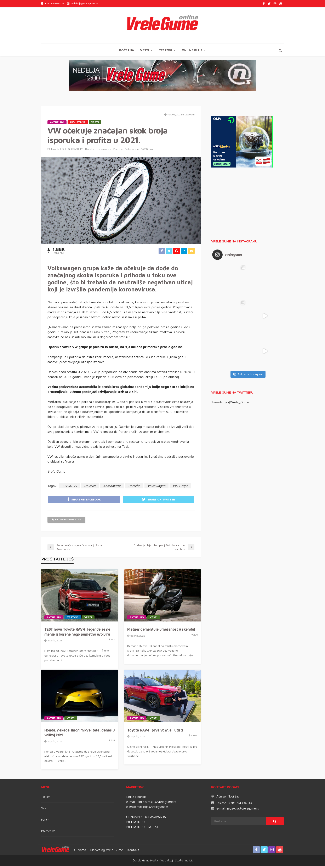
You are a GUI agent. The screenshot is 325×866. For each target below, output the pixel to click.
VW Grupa (147, 148)
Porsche (118, 148)
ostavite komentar (66, 519)
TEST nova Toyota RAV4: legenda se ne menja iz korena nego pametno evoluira (77, 632)
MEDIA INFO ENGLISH (142, 827)
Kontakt (133, 850)
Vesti (144, 50)
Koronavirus (104, 148)
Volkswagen (132, 148)
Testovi (45, 797)
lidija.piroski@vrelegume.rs (157, 802)
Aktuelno (57, 122)
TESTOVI (165, 50)
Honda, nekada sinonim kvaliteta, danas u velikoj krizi (79, 733)
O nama (80, 850)
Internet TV (48, 831)
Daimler (89, 148)
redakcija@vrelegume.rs (153, 807)
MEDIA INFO (135, 822)
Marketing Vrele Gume (106, 850)
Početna (126, 50)
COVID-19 (76, 148)
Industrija (77, 122)
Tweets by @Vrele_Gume (230, 402)
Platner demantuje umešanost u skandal (161, 629)
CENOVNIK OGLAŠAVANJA (146, 817)
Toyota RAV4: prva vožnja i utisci (155, 730)
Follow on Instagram (248, 374)
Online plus (192, 50)
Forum (45, 819)
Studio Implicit (183, 860)
